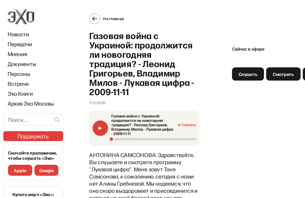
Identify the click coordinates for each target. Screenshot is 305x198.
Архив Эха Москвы (31, 103)
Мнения (17, 53)
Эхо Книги (20, 93)
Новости (18, 34)
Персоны (19, 73)
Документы (22, 63)
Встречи (18, 83)
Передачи (20, 44)
